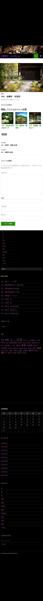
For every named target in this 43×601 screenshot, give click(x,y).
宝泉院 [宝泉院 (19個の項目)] (29, 345)
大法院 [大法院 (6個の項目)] (13, 345)
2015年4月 (4, 465)
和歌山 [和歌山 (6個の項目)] (24, 342)
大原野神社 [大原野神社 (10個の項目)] (7, 345)
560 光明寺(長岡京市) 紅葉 (10, 292)
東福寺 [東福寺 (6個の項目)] (25, 348)
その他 (4, 263)
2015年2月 (4, 472)
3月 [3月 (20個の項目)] (2, 340)
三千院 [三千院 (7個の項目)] (38, 340)
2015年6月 (4, 457)
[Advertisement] (21, 22)
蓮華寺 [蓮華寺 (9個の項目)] (16, 350)
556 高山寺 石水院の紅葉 (9, 306)
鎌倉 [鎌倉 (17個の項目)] (3, 353)
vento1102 (6, 99)
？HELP (3, 326)
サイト (3, 215)
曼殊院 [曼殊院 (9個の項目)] (21, 348)
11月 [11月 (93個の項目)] (19, 339)
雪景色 (4, 246)
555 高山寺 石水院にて (9, 310)
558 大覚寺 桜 (6, 299)
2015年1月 (4, 475)
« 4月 (3, 430)
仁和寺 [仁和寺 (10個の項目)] (3, 342)
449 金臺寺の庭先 (21, 151)
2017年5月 (4, 447)
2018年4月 (4, 443)
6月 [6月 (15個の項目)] (11, 340)
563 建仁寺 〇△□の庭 (9, 281)
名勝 (3, 257)
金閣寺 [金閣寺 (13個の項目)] (31, 350)
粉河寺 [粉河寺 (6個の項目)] (6, 350)
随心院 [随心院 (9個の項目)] (10, 353)
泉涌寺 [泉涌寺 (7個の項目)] (30, 348)
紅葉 (3, 240)
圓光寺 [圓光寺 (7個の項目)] (29, 342)
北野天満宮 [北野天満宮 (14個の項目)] (13, 342)
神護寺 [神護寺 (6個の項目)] (2, 350)
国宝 (3, 255)
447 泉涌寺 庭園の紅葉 (21, 144)
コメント (4, 172)
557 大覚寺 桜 (6, 303)
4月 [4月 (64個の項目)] (7, 339)
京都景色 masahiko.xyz (11, 56)
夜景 (3, 249)
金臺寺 (4, 134)
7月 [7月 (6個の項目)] (14, 340)
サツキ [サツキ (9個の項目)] (25, 340)
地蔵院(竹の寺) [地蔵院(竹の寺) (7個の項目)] (36, 342)
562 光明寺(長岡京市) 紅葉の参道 (12, 285)
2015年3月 (4, 468)
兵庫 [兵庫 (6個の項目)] (7, 342)
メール (4, 206)
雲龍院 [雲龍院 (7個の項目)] (14, 352)
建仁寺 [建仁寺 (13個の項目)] (15, 348)
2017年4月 (4, 450)
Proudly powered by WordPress (9, 553)
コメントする (15, 99)
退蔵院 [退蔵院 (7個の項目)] (20, 350)
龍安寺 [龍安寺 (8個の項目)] (24, 353)
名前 (3, 198)
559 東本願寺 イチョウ (9, 295)
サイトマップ (5, 540)
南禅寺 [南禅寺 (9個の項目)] (20, 342)
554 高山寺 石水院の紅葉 (9, 313)
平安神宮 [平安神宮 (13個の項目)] (4, 348)
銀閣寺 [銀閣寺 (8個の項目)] (36, 350)
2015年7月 (4, 454)
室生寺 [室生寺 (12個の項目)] (35, 345)
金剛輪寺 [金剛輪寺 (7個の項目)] (25, 350)
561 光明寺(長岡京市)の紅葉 (10, 288)
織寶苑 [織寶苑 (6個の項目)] (11, 350)
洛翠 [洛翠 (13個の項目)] (34, 348)
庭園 (2, 94)
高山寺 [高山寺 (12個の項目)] (19, 353)
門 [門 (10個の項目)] (6, 353)
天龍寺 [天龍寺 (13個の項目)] (18, 345)
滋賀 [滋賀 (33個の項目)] (39, 348)
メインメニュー (40, 56)
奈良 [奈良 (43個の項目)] (23, 345)
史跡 (3, 260)
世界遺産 (4, 252)
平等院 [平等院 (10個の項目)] (10, 348)
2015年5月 (4, 461)
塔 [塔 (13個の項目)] (2, 345)
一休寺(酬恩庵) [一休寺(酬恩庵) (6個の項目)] (32, 340)
